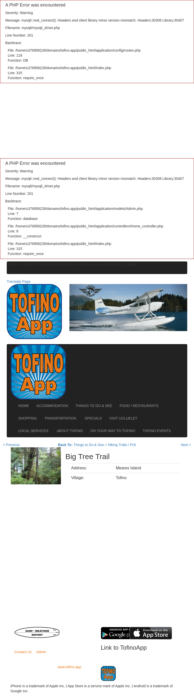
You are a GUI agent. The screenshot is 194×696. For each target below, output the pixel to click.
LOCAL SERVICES (33, 431)
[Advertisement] (97, 121)
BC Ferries (75, 629)
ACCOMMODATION (52, 406)
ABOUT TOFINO (70, 431)
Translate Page (18, 282)
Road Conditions (75, 634)
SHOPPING (27, 418)
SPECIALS (93, 418)
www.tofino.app (69, 667)
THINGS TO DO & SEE (94, 406)
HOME (23, 406)
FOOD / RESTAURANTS (139, 406)
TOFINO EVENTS (157, 431)
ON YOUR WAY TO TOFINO (112, 431)
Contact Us (23, 652)
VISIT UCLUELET (123, 418)
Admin (41, 652)
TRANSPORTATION (60, 418)
